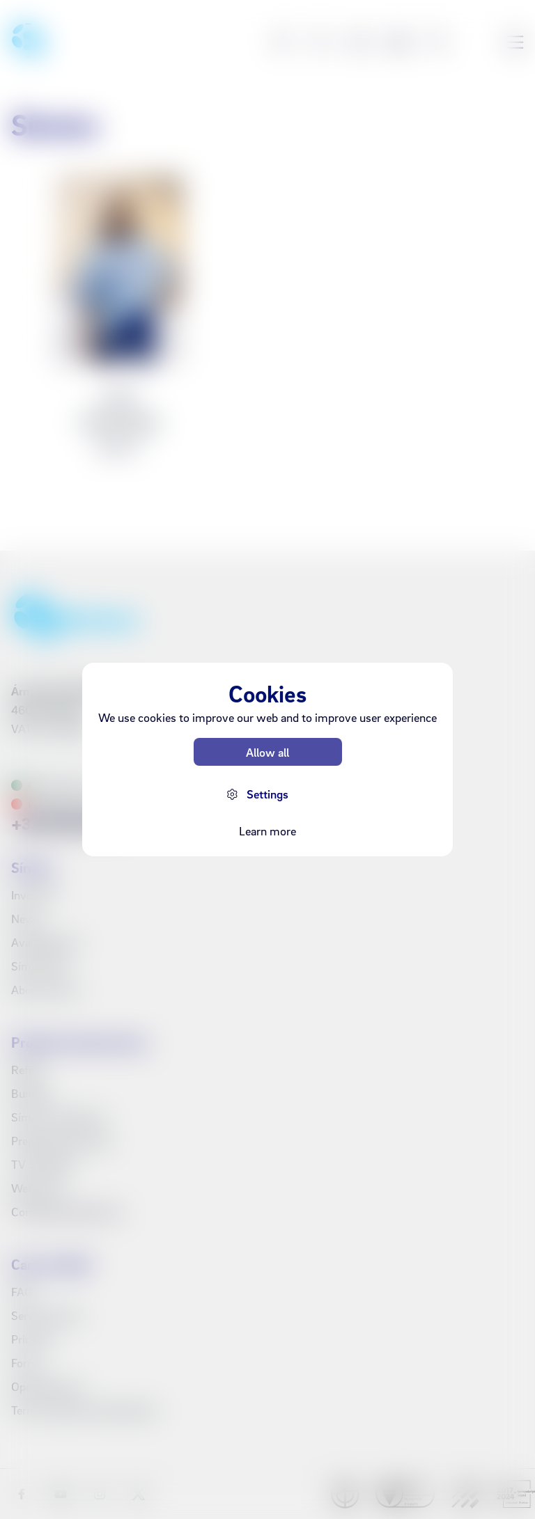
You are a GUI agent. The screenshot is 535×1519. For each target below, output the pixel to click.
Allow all (267, 752)
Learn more (267, 831)
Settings (267, 794)
